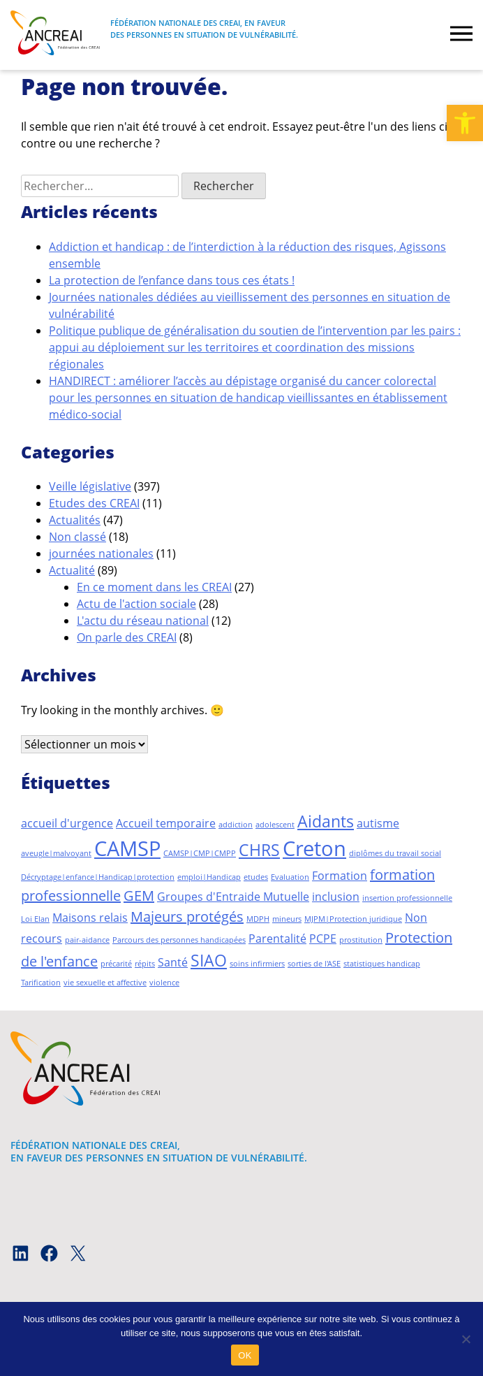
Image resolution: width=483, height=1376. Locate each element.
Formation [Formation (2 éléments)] (339, 875)
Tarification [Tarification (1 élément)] (41, 982)
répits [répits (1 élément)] (145, 964)
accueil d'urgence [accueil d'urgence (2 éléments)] (67, 823)
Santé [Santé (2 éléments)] (173, 962)
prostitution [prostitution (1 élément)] (360, 940)
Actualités (75, 520)
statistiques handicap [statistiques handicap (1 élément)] (381, 964)
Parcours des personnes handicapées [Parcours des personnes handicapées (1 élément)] (179, 940)
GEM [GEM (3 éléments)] (139, 895)
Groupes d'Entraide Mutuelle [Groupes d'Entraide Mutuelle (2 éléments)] (233, 896)
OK (244, 1355)
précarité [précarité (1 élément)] (116, 964)
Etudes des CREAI (94, 503)
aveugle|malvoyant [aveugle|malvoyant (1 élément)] (56, 853)
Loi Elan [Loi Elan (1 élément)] (35, 919)
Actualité (72, 570)
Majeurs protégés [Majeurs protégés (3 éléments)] (187, 916)
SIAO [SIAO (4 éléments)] (209, 960)
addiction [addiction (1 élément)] (235, 825)
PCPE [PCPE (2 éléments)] (322, 938)
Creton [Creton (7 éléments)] (314, 848)
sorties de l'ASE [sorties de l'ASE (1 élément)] (314, 964)
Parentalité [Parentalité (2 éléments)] (277, 938)
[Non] (466, 1339)
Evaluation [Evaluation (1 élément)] (290, 877)
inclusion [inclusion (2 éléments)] (335, 896)
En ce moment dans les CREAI (154, 587)
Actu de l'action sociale (136, 603)
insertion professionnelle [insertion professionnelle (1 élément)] (407, 898)
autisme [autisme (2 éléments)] (378, 823)
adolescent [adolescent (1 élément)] (275, 825)
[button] (465, 123)
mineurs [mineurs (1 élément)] (287, 919)
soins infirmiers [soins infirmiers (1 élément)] (257, 964)
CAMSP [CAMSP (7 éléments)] (127, 848)
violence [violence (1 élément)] (164, 982)
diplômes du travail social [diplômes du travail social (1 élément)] (395, 853)
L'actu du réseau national (143, 620)
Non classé (77, 536)
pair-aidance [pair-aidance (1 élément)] (87, 940)
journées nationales (101, 553)
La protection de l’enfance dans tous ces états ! (172, 280)
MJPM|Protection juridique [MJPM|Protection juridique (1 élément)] (353, 919)
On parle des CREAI (127, 637)
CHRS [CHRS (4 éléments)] (259, 850)
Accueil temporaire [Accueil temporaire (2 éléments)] (166, 823)
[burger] (461, 35)
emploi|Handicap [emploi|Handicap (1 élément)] (209, 877)
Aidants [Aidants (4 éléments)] (325, 821)
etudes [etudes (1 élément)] (256, 877)
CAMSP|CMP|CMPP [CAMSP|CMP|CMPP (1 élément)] (199, 853)
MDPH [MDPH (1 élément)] (257, 919)
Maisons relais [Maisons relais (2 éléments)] (90, 917)
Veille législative (90, 486)
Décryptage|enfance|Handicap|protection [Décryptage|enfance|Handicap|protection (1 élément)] (97, 877)
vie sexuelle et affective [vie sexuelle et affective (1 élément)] (105, 982)
